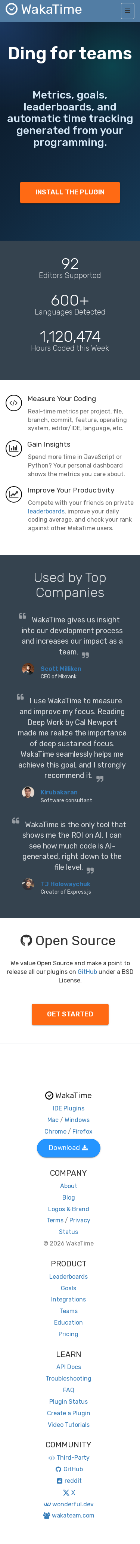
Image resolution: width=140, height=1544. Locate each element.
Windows (77, 1119)
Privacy (79, 1220)
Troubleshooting (68, 1378)
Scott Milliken (61, 668)
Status (68, 1231)
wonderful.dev (68, 1504)
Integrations (68, 1299)
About (68, 1186)
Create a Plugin (68, 1413)
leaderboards (46, 511)
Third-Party (68, 1457)
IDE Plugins (68, 1108)
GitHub (87, 971)
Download (68, 1148)
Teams (69, 1311)
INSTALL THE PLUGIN (70, 192)
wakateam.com (68, 1515)
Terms (55, 1220)
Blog (68, 1197)
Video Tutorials (69, 1424)
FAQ (68, 1390)
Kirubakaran (59, 792)
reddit (68, 1480)
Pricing (68, 1334)
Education (68, 1322)
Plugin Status (68, 1401)
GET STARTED (70, 1014)
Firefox (82, 1131)
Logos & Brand (68, 1209)
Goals (68, 1288)
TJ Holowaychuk (65, 884)
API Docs (68, 1366)
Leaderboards (68, 1276)
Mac (53, 1119)
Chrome (55, 1131)
